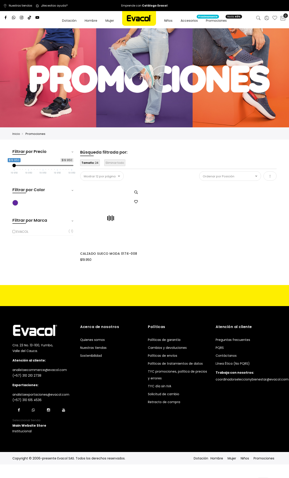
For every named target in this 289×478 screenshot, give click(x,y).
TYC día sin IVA (159, 386)
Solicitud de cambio (163, 394)
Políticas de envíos (162, 355)
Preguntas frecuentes (233, 340)
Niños (245, 458)
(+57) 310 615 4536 (27, 400)
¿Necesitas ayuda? (52, 5)
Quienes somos (92, 340)
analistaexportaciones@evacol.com (40, 394)
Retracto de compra (164, 402)
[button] (136, 202)
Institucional (22, 431)
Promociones (264, 458)
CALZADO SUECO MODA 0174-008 (108, 253)
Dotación (201, 458)
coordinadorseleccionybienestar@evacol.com (252, 379)
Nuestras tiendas (17, 5)
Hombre (216, 458)
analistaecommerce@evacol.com (39, 370)
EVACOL (22, 231)
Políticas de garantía (164, 340)
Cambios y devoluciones (167, 347)
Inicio (16, 134)
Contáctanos (226, 355)
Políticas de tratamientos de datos (175, 363)
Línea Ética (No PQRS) (233, 363)
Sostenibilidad (91, 355)
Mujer (232, 458)
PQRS (220, 347)
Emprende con (144, 5)
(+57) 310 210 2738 (26, 375)
